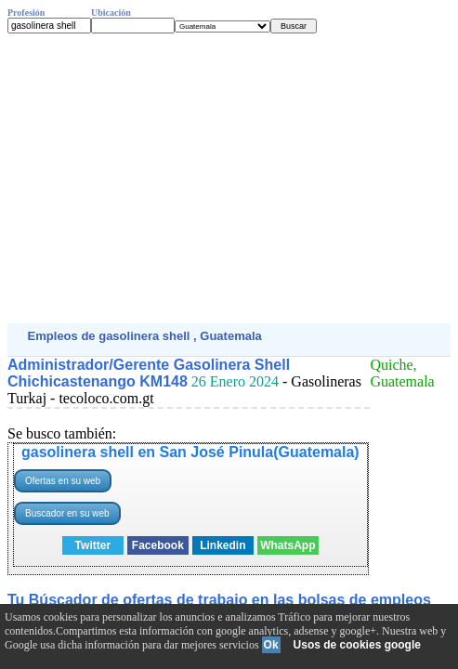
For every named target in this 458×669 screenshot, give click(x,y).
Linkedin (222, 545)
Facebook (158, 545)
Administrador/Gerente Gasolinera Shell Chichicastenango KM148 (148, 373)
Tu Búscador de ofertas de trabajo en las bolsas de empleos (219, 600)
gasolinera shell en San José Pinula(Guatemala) (190, 452)
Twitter (93, 545)
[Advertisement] (229, 178)
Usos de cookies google (357, 644)
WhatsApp (287, 545)
